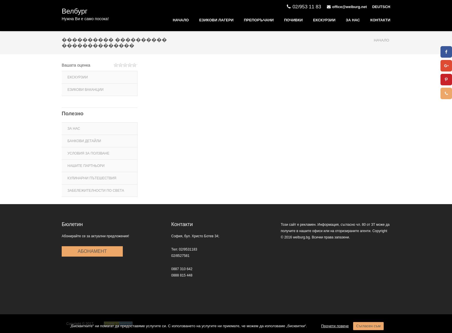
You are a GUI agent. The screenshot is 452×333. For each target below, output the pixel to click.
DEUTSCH (381, 7)
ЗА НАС (353, 20)
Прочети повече (335, 326)
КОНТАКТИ (380, 20)
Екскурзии (324, 20)
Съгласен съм (368, 326)
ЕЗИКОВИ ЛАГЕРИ (216, 20)
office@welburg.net (347, 7)
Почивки (293, 20)
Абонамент (92, 251)
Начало (181, 20)
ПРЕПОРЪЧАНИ (259, 20)
